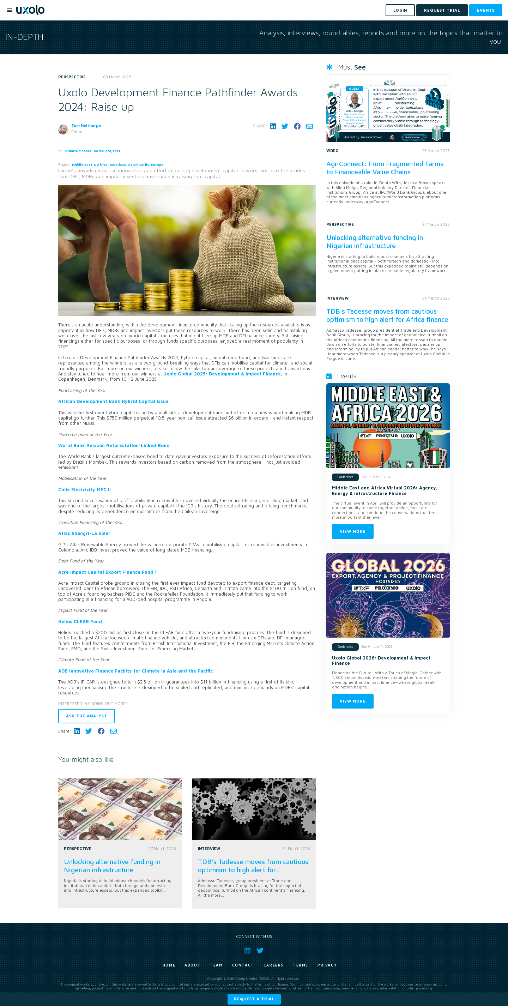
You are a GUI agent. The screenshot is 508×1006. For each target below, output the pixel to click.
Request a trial (254, 998)
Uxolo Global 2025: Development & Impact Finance (222, 374)
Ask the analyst (86, 715)
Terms (300, 965)
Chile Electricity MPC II (84, 489)
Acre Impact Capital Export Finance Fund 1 (107, 572)
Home (169, 965)
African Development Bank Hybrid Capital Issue (113, 401)
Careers (274, 965)
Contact (243, 965)
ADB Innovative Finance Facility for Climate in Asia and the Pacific (136, 671)
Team (216, 965)
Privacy (327, 965)
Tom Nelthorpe (86, 125)
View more (353, 531)
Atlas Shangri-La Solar (84, 533)
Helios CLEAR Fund (80, 621)
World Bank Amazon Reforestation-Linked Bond (114, 445)
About (193, 965)
